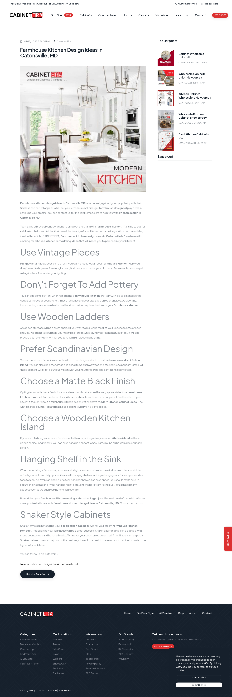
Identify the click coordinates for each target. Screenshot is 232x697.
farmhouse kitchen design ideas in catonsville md (49, 564)
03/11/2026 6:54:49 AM (192, 102)
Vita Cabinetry (126, 639)
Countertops (107, 15)
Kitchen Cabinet (29, 639)
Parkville (57, 639)
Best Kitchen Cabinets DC (194, 135)
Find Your (62, 15)
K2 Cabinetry (125, 649)
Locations (181, 15)
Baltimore (58, 673)
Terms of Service (95, 668)
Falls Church (59, 649)
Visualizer (161, 15)
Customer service (186, 3)
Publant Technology (200, 690)
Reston (57, 644)
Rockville (58, 668)
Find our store (209, 3)
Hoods (127, 15)
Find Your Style (28, 653)
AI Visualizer (26, 658)
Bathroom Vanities (30, 644)
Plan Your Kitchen (29, 663)
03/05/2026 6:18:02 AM (192, 122)
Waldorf (57, 658)
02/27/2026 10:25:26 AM (193, 142)
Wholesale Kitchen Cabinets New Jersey (193, 115)
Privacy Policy (27, 690)
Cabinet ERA (64, 41)
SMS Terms (92, 673)
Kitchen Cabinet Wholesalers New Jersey (195, 95)
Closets (143, 15)
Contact (201, 15)
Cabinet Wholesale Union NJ (191, 55)
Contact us (92, 644)
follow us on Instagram (43, 554)
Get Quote (92, 649)
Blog (88, 653)
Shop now (74, 3)
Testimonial (92, 658)
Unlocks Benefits (37, 574)
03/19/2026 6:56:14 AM (192, 82)
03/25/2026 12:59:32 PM (193, 62)
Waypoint (123, 658)
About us (91, 639)
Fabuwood (124, 644)
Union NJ (57, 653)
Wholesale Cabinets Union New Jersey (192, 75)
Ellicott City (59, 663)
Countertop (27, 649)
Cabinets (85, 15)
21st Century (125, 653)
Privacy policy (93, 663)
